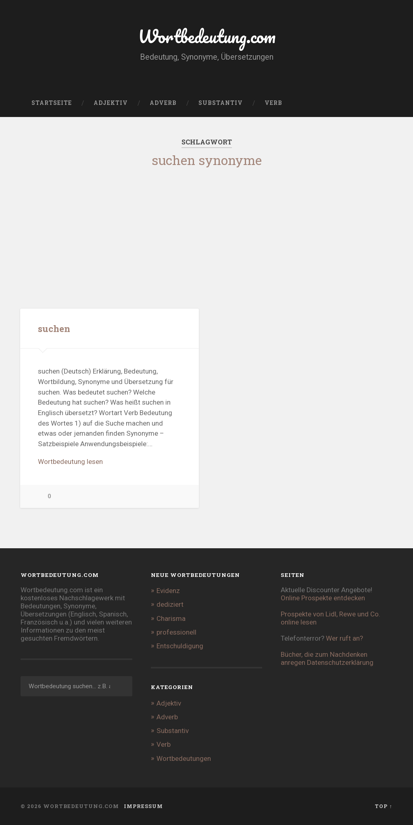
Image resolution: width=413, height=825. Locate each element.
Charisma (171, 618)
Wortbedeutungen (183, 758)
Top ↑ (383, 806)
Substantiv (220, 103)
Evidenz (168, 591)
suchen (54, 328)
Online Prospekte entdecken (323, 598)
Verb (273, 103)
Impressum (143, 806)
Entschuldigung (179, 646)
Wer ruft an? (344, 638)
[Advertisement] (206, 231)
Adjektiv (111, 103)
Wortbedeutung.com (206, 36)
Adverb (163, 103)
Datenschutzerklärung (340, 662)
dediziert (170, 604)
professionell (176, 632)
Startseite (51, 103)
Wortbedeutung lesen (70, 461)
